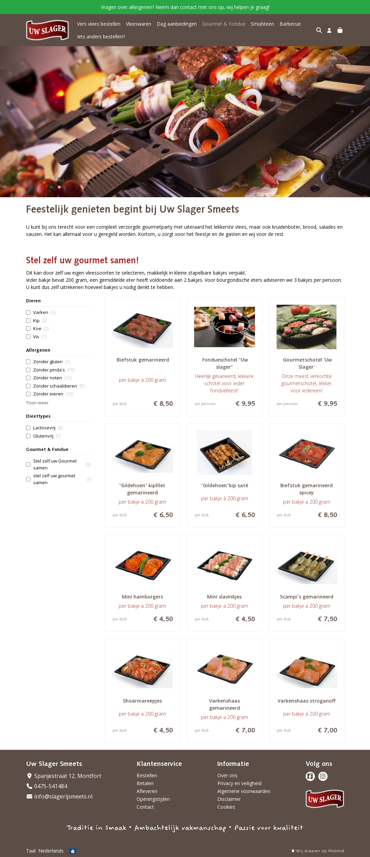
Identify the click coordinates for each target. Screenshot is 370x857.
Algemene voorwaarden (243, 791)
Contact (145, 807)
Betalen (145, 783)
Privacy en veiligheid (239, 783)
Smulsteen (262, 24)
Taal (31, 850)
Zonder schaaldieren (58, 386)
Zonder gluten (51, 361)
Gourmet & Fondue (223, 24)
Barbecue (290, 24)
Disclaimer (229, 799)
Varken (44, 312)
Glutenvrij (47, 436)
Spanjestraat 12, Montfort (63, 776)
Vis (40, 336)
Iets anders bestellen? (101, 36)
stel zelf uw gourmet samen (62, 479)
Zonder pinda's (54, 370)
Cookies (226, 807)
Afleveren (147, 791)
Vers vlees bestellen (98, 24)
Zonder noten (52, 378)
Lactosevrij (48, 428)
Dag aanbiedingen (177, 24)
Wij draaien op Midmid (318, 851)
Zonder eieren (53, 394)
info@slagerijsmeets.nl (59, 796)
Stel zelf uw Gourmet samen (62, 464)
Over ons (227, 775)
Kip (40, 320)
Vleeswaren (138, 24)
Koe (41, 328)
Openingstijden (153, 799)
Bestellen (147, 775)
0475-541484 (46, 786)
